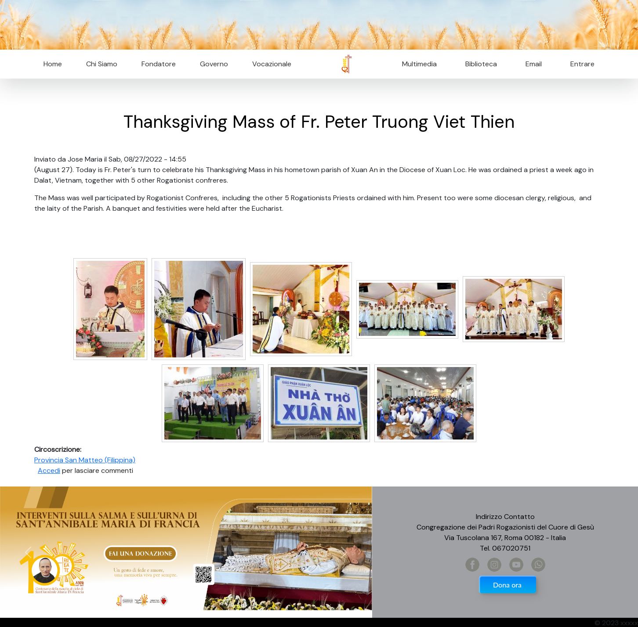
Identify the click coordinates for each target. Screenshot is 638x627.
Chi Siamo (101, 63)
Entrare (582, 63)
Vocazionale (271, 63)
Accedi (49, 470)
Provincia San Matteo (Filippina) (84, 460)
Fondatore (158, 63)
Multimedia (419, 63)
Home (53, 63)
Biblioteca (481, 63)
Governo (214, 63)
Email (531, 63)
